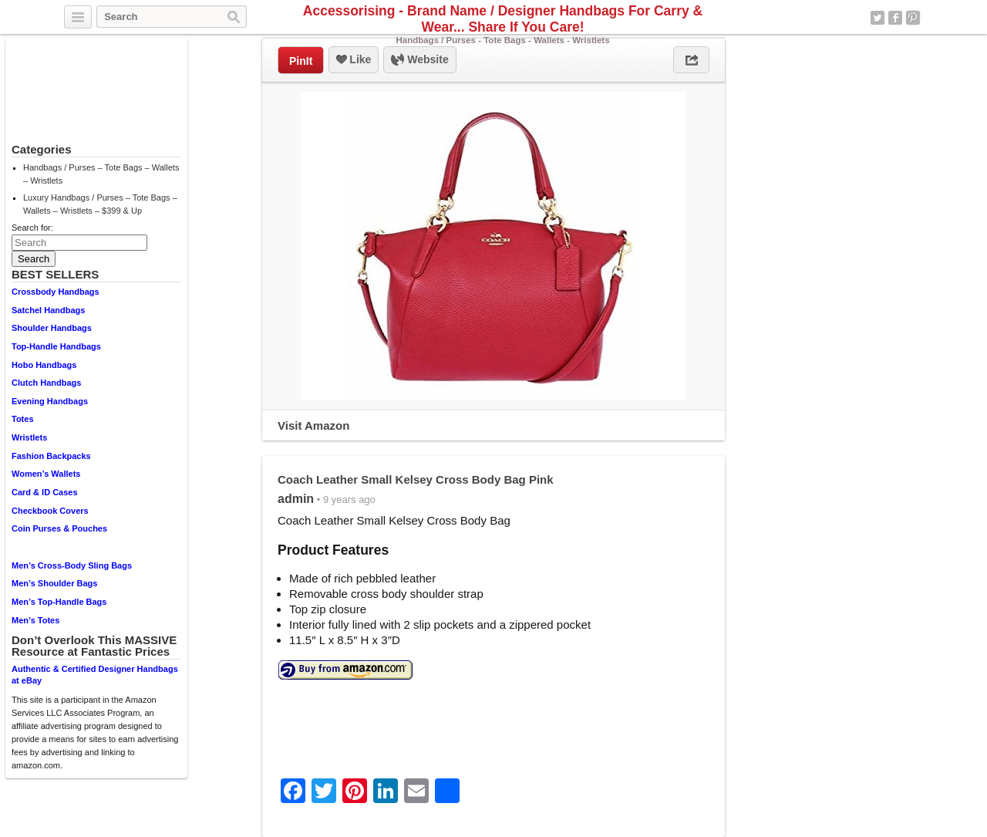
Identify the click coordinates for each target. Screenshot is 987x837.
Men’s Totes (35, 620)
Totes (23, 419)
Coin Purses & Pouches (59, 528)
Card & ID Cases (45, 492)
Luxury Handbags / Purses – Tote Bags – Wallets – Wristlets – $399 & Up (100, 204)
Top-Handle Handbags (56, 346)
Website (419, 60)
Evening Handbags (50, 401)
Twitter (877, 17)
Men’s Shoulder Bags (54, 583)
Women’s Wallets (46, 473)
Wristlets (29, 437)
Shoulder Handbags (52, 327)
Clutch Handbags (46, 382)
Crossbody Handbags (55, 291)
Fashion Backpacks (51, 456)
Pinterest (913, 17)
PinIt (300, 61)
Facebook (895, 17)
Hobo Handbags (44, 365)
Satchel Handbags (48, 310)
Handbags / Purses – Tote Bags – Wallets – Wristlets (101, 174)
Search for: (32, 227)
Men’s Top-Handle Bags (59, 601)
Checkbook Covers (50, 510)
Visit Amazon (313, 425)
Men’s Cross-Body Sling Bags (72, 565)
